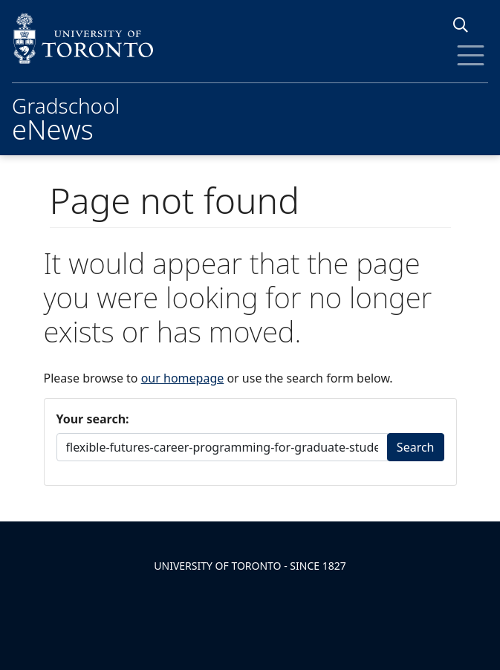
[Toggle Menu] (470, 55)
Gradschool (66, 117)
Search (416, 447)
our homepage (182, 378)
